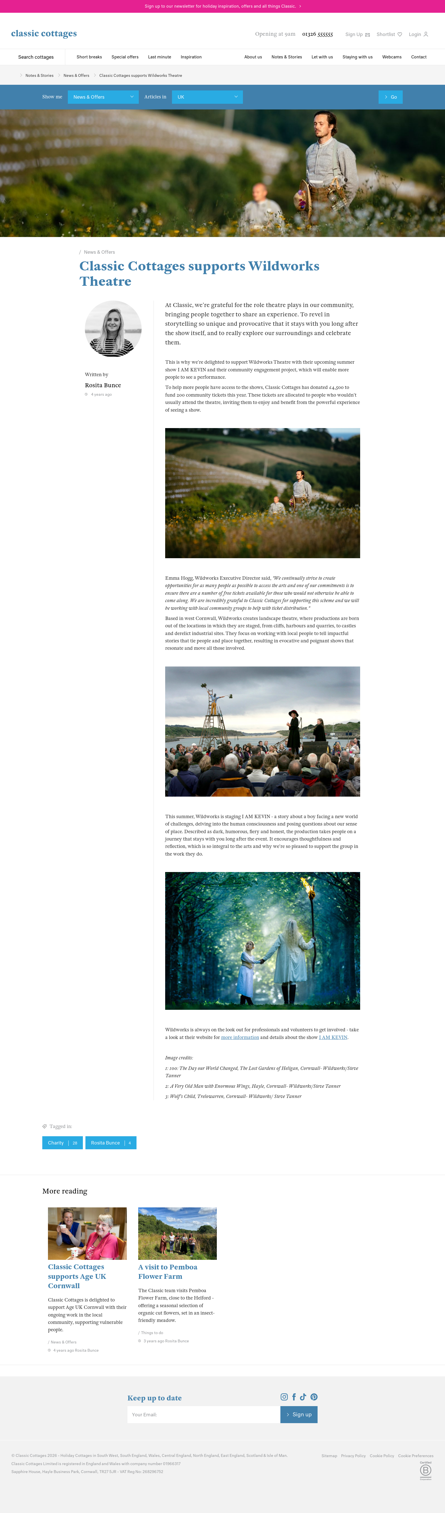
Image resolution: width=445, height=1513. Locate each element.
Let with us (322, 57)
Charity (62, 1143)
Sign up (302, 1414)
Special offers (125, 57)
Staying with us (358, 57)
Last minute (159, 57)
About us (253, 57)
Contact (419, 57)
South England (133, 1455)
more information (240, 1037)
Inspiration (191, 57)
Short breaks (89, 57)
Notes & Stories (287, 57)
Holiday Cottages (76, 1455)
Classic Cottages (31, 1455)
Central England (176, 1455)
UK (181, 97)
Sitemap (329, 1455)
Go (394, 97)
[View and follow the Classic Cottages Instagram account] (284, 1399)
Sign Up (357, 34)
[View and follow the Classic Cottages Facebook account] (294, 1399)
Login (418, 34)
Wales (154, 1455)
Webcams (392, 57)
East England (232, 1455)
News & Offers (89, 97)
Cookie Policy (382, 1455)
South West (107, 1455)
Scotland (254, 1455)
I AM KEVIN (333, 1037)
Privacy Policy (353, 1455)
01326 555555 (317, 34)
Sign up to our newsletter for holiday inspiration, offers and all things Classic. (220, 6)
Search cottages (36, 57)
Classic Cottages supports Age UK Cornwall (77, 1276)
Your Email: (144, 1414)
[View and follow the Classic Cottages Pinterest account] (314, 1399)
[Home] (13, 75)
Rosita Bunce (111, 1143)
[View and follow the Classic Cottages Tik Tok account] (303, 1399)
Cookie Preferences (416, 1455)
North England (206, 1455)
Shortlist (389, 34)
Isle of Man (277, 1455)
